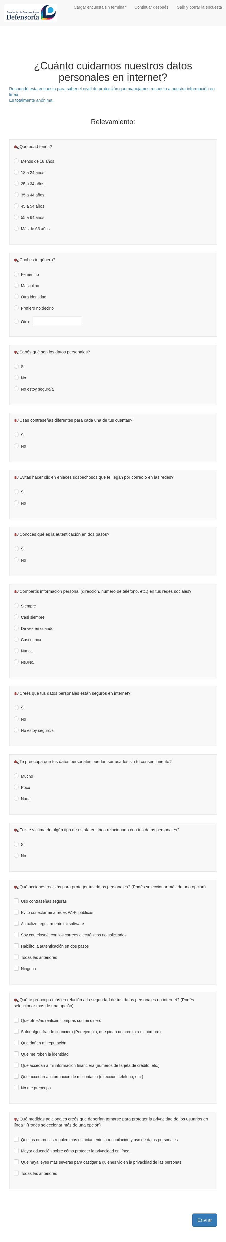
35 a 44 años (32, 195)
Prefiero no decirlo (37, 308)
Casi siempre (33, 617)
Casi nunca (31, 639)
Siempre (28, 606)
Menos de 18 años (37, 161)
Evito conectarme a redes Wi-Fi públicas (57, 912)
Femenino (30, 274)
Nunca (27, 651)
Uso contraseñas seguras (44, 901)
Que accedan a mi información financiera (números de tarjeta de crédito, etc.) (90, 1065)
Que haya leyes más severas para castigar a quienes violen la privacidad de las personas (101, 1162)
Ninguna (28, 968)
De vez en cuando (37, 628)
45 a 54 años (32, 206)
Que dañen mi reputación (43, 1043)
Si (23, 366)
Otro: (25, 321)
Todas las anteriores (39, 957)
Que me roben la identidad (45, 1054)
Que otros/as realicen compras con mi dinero (61, 1020)
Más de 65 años (35, 228)
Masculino (30, 285)
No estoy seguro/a (37, 389)
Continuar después (152, 7)
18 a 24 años (32, 172)
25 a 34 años (32, 183)
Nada (26, 798)
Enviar (204, 1220)
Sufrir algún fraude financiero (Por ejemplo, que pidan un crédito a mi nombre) (91, 1031)
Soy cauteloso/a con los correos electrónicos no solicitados (74, 935)
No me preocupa (36, 1088)
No (23, 378)
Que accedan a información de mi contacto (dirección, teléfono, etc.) (82, 1076)
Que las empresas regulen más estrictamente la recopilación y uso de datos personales (99, 1139)
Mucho (27, 776)
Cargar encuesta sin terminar (100, 7)
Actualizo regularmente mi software (52, 923)
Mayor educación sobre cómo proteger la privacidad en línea (75, 1151)
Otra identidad (33, 297)
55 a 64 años (32, 217)
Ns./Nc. (27, 662)
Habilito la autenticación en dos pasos (55, 946)
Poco (25, 787)
